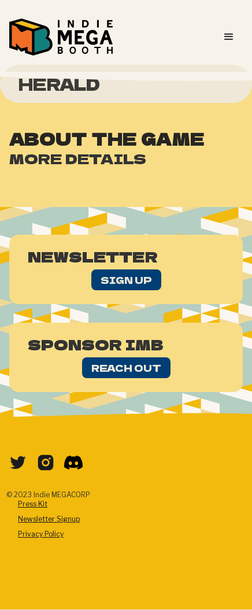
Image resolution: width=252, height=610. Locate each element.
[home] (61, 37)
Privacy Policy (41, 534)
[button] (229, 37)
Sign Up (126, 280)
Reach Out (126, 368)
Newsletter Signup (49, 519)
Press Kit (32, 504)
